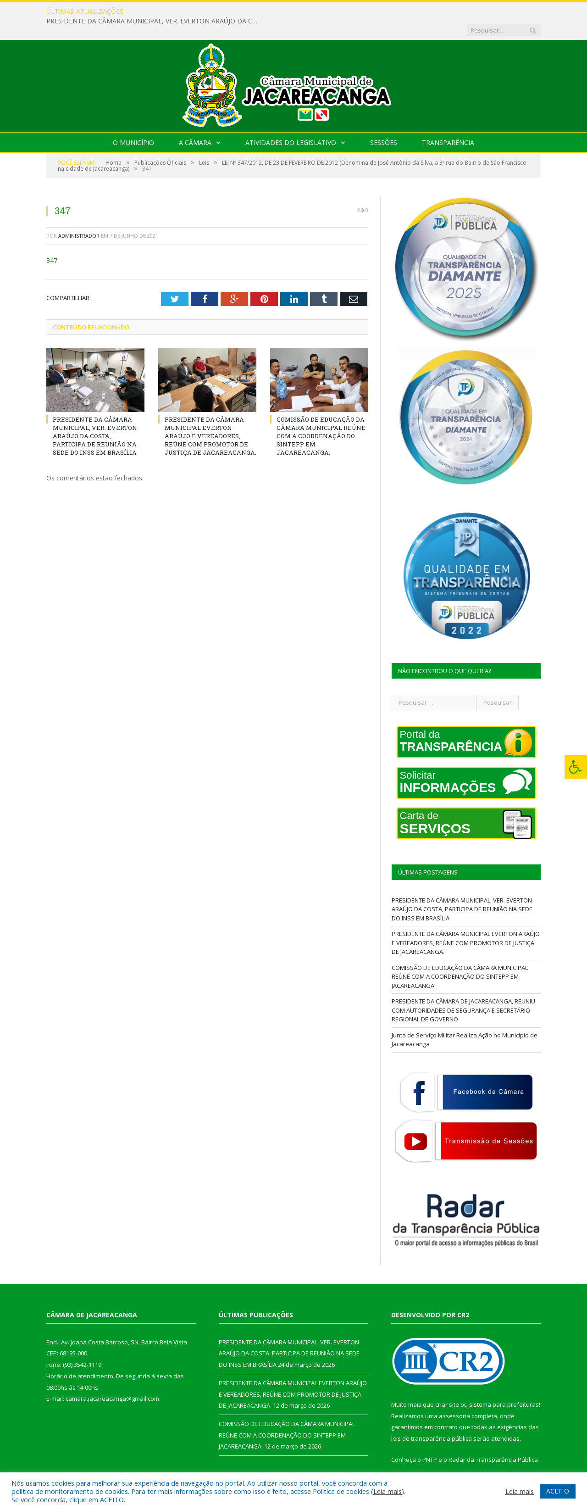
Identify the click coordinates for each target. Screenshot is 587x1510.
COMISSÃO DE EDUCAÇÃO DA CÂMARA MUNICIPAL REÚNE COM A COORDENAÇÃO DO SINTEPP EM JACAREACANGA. (321, 417)
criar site (447, 1386)
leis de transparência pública (431, 1419)
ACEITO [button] (557, 1491)
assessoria (454, 1397)
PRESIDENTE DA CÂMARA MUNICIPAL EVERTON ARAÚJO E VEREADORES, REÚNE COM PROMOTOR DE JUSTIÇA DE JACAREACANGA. (210, 417)
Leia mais (387, 1491)
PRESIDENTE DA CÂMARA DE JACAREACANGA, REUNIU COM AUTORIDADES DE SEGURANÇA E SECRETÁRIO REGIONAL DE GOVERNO (463, 991)
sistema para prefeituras (504, 1386)
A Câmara (195, 123)
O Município (133, 123)
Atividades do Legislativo (290, 123)
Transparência (448, 123)
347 (51, 241)
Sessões (383, 123)
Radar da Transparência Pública (493, 1441)
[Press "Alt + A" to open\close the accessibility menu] (576, 767)
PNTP (429, 1441)
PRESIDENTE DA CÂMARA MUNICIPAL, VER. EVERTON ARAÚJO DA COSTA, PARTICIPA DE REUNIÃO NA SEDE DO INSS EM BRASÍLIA (253, 11)
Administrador (79, 216)
